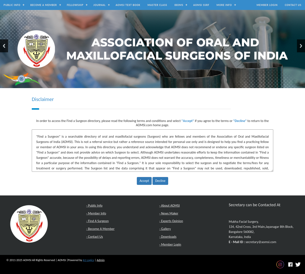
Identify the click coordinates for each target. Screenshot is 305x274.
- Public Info (94, 205)
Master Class (157, 5)
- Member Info (96, 213)
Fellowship (75, 5)
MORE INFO (224, 5)
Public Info (12, 5)
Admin (101, 260)
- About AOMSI (169, 205)
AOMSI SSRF (201, 5)
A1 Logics (88, 260)
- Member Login (170, 244)
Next (301, 45)
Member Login (266, 5)
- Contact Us (94, 237)
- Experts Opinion (171, 221)
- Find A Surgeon (97, 221)
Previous (4, 45)
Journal (99, 5)
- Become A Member (100, 229)
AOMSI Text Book (128, 5)
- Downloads (167, 237)
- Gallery (165, 229)
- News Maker (168, 213)
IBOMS (178, 5)
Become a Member (43, 5)
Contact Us (293, 5)
